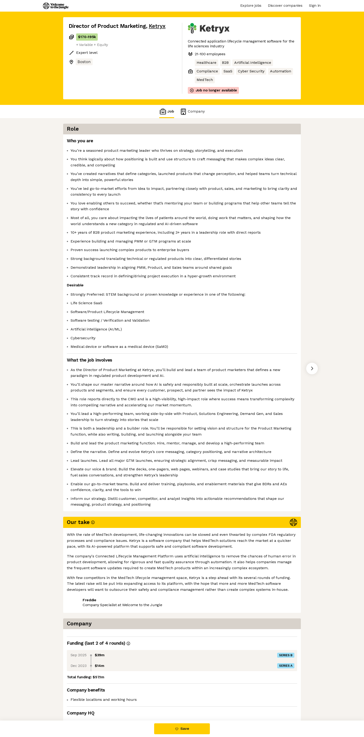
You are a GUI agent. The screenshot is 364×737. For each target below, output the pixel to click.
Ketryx (157, 26)
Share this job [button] (81, 701)
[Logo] (55, 6)
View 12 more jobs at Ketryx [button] (126, 701)
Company (192, 111)
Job (166, 111)
